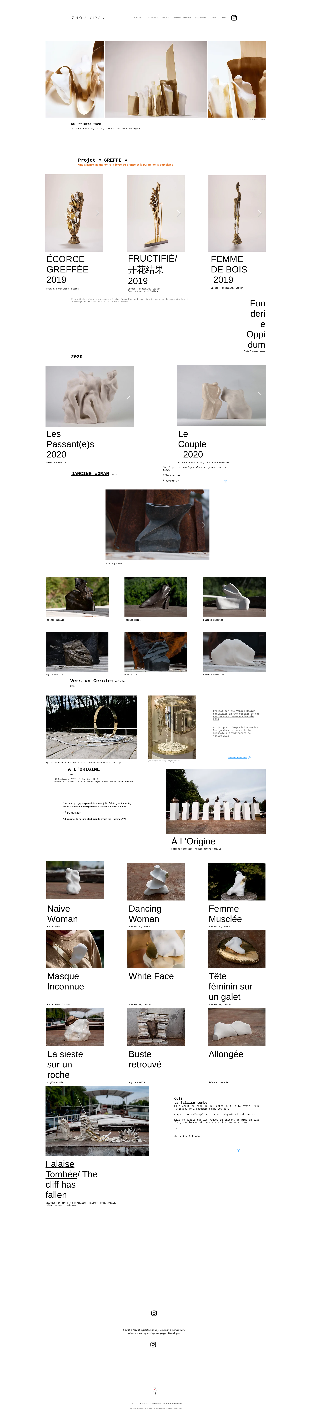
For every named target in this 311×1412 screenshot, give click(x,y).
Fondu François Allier (254, 351)
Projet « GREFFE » (102, 160)
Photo (251, 119)
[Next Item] (97, 213)
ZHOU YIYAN (144, 1403)
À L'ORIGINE (84, 769)
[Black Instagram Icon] (234, 18)
